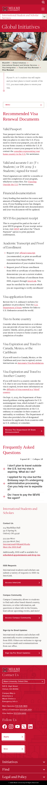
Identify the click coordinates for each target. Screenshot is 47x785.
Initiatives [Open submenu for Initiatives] (10, 761)
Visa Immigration (9, 68)
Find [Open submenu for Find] (5, 769)
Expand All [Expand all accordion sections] (24, 459)
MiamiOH (6, 63)
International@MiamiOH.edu (16, 544)
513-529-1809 (21, 706)
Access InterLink (13, 582)
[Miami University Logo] (11, 9)
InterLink (31, 281)
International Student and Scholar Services (20, 16)
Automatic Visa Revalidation (31, 363)
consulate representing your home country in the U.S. (21, 152)
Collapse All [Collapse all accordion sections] (38, 459)
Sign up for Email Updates (17, 653)
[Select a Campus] (23, 681)
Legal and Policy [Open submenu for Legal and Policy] (14, 776)
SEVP (16, 229)
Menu (8, 105)
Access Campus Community (18, 618)
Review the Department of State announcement (20, 431)
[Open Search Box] (43, 2)
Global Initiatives (19, 63)
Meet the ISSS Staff (12, 547)
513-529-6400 (20, 713)
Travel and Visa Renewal (29, 68)
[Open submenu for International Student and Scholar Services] (44, 16)
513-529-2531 (26, 710)
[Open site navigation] (43, 9)
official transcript (27, 252)
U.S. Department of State (20, 306)
